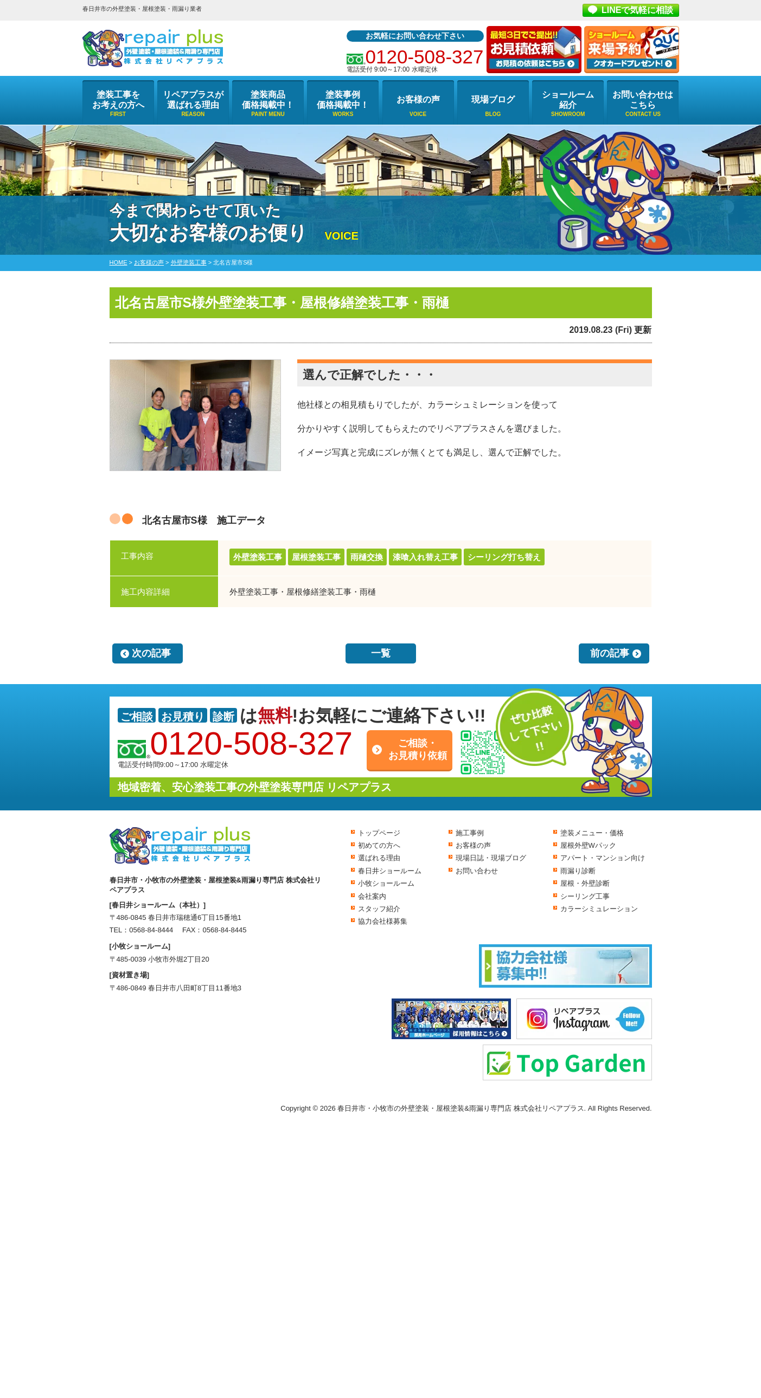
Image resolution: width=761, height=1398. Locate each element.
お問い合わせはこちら (642, 99)
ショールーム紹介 (568, 99)
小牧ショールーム (386, 883)
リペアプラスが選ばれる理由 (193, 99)
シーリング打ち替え (504, 557)
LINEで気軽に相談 (637, 10)
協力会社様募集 (382, 921)
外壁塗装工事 (257, 557)
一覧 (381, 653)
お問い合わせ (477, 871)
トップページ (379, 833)
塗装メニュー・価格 (592, 833)
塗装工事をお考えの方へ (118, 99)
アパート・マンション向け (602, 858)
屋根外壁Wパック (588, 845)
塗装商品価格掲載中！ (268, 99)
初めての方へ (379, 845)
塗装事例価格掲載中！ (343, 99)
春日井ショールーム (389, 871)
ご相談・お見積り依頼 (417, 749)
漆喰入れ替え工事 (425, 557)
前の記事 (609, 653)
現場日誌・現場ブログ (491, 858)
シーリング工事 (585, 896)
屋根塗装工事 (316, 557)
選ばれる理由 (379, 858)
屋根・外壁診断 (585, 883)
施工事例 (470, 833)
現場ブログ (493, 99)
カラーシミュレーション (599, 909)
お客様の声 (418, 99)
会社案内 (372, 896)
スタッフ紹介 (379, 909)
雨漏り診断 (578, 871)
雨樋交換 (366, 557)
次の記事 (151, 653)
